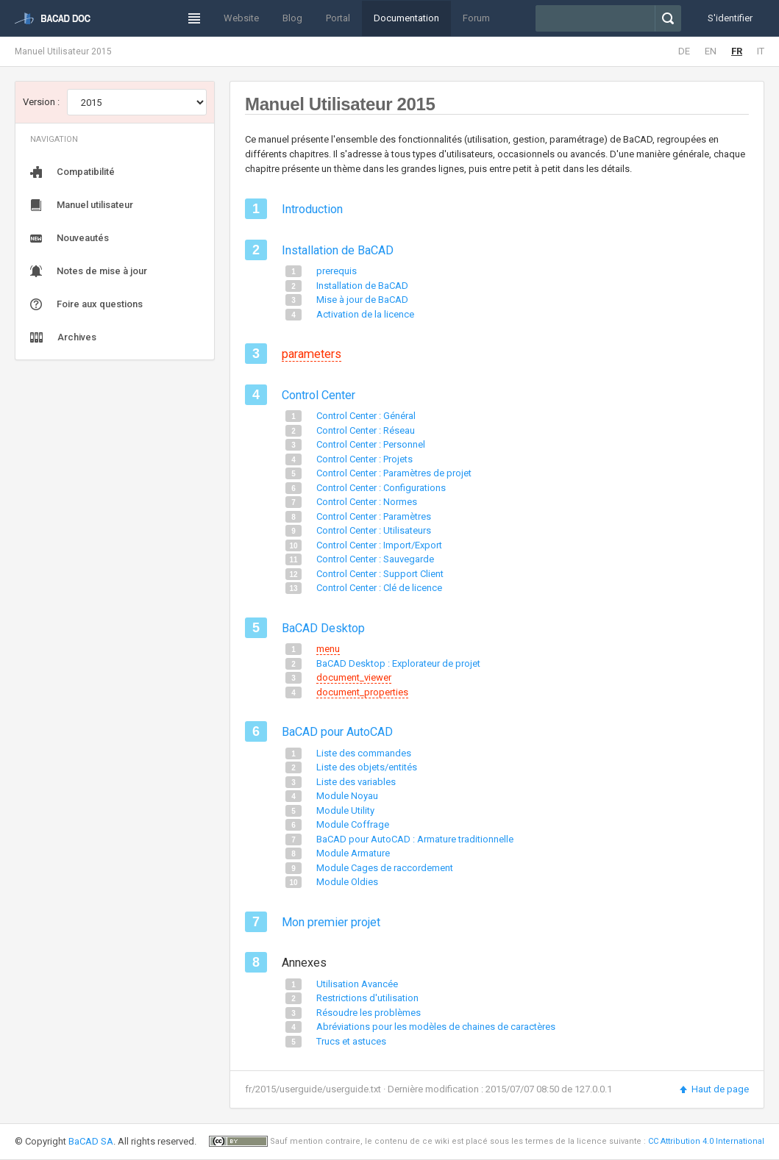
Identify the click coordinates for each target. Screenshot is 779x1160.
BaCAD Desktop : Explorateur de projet (398, 663)
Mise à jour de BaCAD (362, 299)
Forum (476, 18)
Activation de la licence (365, 314)
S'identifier (730, 18)
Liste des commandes (363, 753)
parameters (311, 354)
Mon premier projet (331, 922)
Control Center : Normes (366, 501)
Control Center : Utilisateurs (373, 530)
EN (710, 51)
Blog (292, 18)
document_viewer (353, 677)
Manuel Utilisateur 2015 (63, 51)
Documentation (406, 18)
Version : (41, 101)
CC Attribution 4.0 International (706, 1141)
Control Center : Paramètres (373, 516)
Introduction (312, 209)
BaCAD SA (90, 1141)
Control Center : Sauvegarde (375, 559)
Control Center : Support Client (380, 573)
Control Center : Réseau (365, 430)
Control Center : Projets (364, 459)
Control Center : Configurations (381, 487)
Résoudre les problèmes (368, 1012)
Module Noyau (347, 795)
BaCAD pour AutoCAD (337, 732)
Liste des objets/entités (366, 767)
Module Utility (345, 810)
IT (760, 51)
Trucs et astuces (351, 1041)
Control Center (318, 395)
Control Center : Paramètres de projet (394, 473)
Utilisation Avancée (357, 983)
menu (328, 648)
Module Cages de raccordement (384, 867)
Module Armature (353, 853)
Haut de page (713, 1089)
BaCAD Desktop (323, 628)
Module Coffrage (352, 824)
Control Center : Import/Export (379, 545)
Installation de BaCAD (338, 250)
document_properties (362, 692)
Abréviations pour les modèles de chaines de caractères (435, 1026)
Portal (338, 18)
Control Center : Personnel (370, 444)
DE (684, 51)
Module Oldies (347, 881)
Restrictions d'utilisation (367, 997)
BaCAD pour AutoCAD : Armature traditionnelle (414, 839)
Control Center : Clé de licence (379, 587)
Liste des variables (356, 781)
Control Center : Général (366, 415)
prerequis (336, 270)
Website (241, 18)
